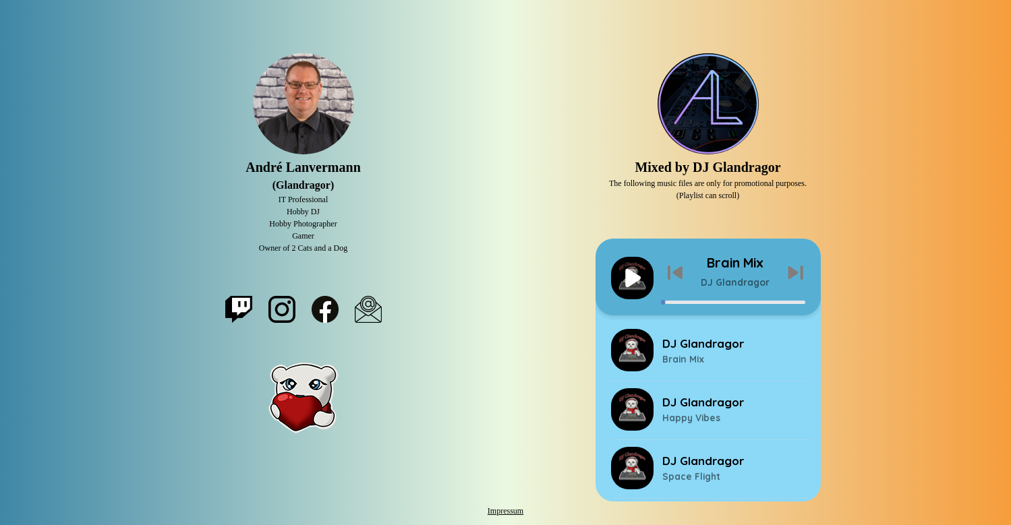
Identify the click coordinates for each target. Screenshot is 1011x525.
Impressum (505, 511)
